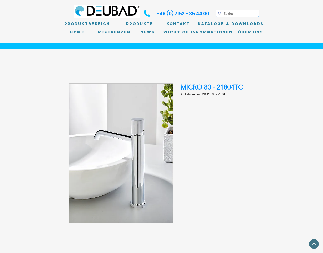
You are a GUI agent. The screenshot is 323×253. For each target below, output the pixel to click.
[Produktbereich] (87, 24)
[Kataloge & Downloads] (231, 24)
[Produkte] (140, 24)
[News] (147, 32)
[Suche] (237, 13)
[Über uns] (250, 32)
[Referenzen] (114, 32)
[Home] (77, 32)
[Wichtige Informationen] (198, 32)
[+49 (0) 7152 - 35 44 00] (183, 13)
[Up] (314, 244)
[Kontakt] (178, 24)
